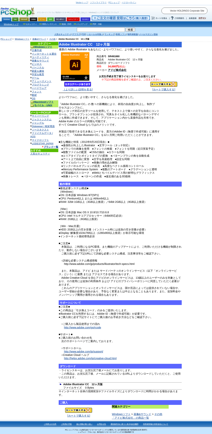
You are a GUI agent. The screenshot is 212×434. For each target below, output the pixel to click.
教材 (34, 95)
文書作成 (37, 50)
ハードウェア (39, 88)
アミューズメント (41, 81)
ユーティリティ (40, 57)
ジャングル (38, 122)
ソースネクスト (40, 129)
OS (33, 98)
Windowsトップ (11, 24)
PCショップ (6, 39)
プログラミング (40, 84)
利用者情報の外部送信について (155, 424)
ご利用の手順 (66, 424)
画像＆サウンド (40, 60)
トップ (82, 2)
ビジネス (37, 64)
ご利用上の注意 (50, 424)
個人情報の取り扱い (84, 424)
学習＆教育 (38, 74)
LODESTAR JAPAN (42, 143)
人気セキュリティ (40, 153)
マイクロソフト (40, 140)
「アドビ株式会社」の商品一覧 (130, 417)
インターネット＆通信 (44, 53)
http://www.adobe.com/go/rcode (82, 327)
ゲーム (35, 77)
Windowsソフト (22, 39)
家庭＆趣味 (38, 71)
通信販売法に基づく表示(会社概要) (125, 424)
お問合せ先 (101, 424)
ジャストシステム (41, 119)
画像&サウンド (39, 39)
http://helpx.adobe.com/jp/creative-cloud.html (90, 358)
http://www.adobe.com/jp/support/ (83, 351)
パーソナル (38, 67)
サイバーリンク (40, 115)
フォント (37, 91)
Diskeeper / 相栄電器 (43, 126)
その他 (52, 39)
